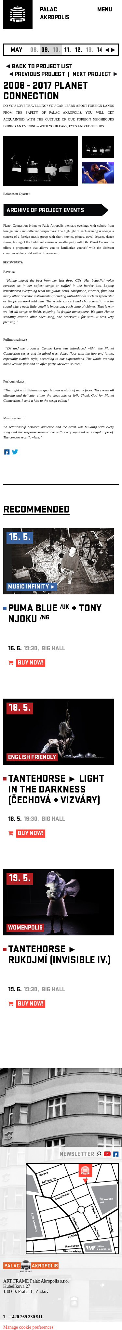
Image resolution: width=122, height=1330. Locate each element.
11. (67, 50)
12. (78, 50)
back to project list (42, 67)
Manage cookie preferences (28, 1327)
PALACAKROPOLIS (54, 14)
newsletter (77, 1155)
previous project (40, 75)
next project (92, 75)
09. (45, 50)
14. (100, 50)
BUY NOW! (31, 663)
